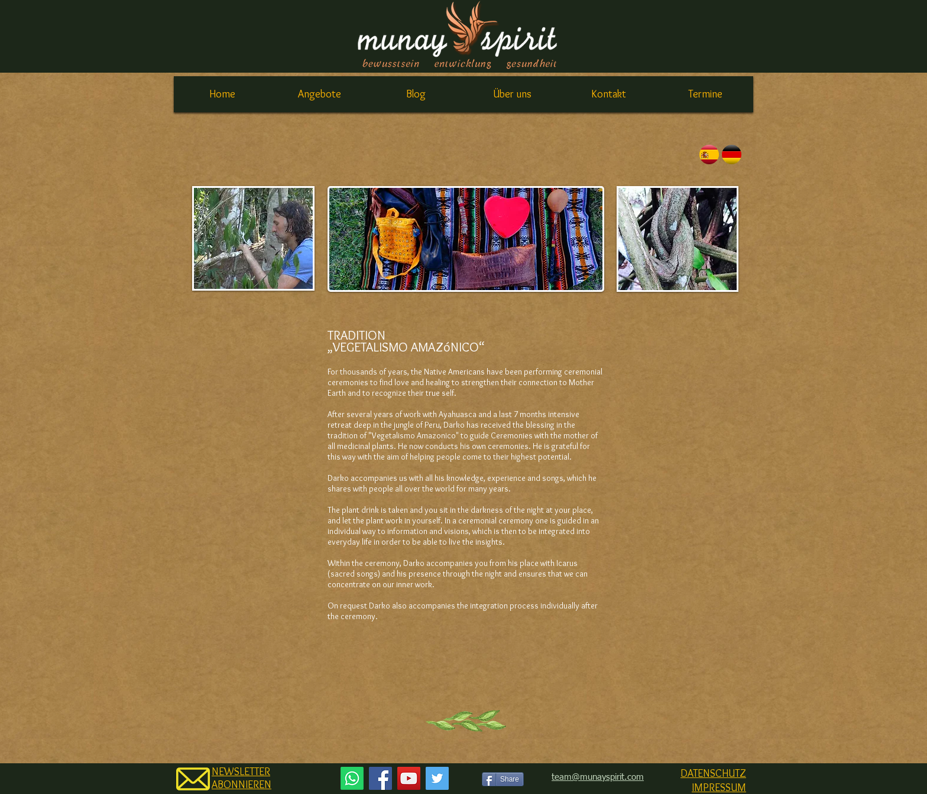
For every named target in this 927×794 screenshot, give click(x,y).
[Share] (503, 779)
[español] (709, 154)
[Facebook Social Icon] (380, 778)
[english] (731, 154)
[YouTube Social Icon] (408, 778)
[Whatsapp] (352, 778)
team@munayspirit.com (598, 777)
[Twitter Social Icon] (437, 778)
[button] (319, 94)
